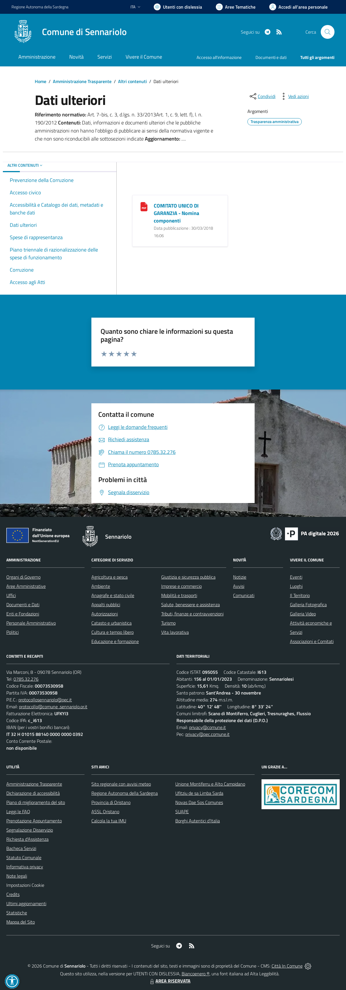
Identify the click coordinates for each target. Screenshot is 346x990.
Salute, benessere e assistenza (190, 604)
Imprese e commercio (181, 586)
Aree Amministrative (26, 586)
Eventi (296, 576)
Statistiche (16, 912)
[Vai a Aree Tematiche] (235, 7)
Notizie (239, 576)
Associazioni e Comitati (312, 641)
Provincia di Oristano (110, 802)
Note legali (16, 875)
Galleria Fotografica (308, 604)
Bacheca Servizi (21, 848)
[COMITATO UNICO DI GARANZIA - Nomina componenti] (144, 206)
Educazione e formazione (115, 641)
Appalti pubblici (105, 604)
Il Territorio (300, 595)
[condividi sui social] (262, 96)
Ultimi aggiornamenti (26, 903)
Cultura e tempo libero (112, 632)
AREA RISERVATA (170, 980)
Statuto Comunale (23, 857)
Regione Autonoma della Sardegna (124, 793)
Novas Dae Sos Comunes (199, 802)
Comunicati (243, 595)
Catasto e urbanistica (111, 622)
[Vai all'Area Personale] (298, 7)
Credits (13, 894)
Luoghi (296, 586)
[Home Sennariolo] (69, 32)
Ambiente (100, 586)
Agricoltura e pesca (109, 576)
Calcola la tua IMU (108, 820)
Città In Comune (287, 965)
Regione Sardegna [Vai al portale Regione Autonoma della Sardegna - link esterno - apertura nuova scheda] (39, 7)
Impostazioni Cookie (25, 885)
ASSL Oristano (105, 811)
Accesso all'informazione (219, 57)
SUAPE (182, 811)
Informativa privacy (24, 866)
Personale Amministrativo (31, 622)
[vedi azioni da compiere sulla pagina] (294, 96)
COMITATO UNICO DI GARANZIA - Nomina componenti (176, 213)
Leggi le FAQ (18, 811)
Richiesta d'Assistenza (27, 839)
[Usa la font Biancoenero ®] (178, 7)
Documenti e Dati (22, 604)
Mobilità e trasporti (179, 595)
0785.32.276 (26, 679)
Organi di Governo (23, 576)
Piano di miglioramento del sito (35, 802)
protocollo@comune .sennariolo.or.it (53, 706)
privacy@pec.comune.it (207, 734)
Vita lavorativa (175, 632)
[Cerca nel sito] (328, 32)
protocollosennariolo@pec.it (45, 699)
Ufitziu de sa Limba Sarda (199, 793)
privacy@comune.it (207, 727)
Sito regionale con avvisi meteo (121, 783)
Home (40, 81)
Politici (12, 632)
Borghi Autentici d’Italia (197, 820)
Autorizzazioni (104, 613)
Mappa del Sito (20, 921)
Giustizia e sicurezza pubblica (188, 576)
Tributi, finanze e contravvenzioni (192, 613)
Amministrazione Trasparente (82, 81)
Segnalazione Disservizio (29, 829)
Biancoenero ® (195, 973)
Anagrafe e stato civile (112, 595)
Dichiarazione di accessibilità (33, 793)
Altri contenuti (132, 81)
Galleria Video (303, 613)
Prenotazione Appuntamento (34, 820)
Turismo (168, 622)
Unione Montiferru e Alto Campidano (210, 783)
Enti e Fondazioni (22, 613)
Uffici (11, 595)
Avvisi (238, 586)
